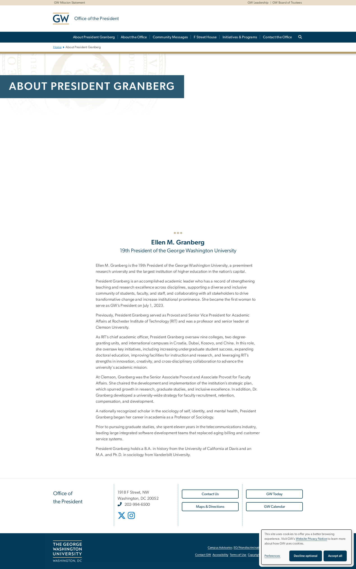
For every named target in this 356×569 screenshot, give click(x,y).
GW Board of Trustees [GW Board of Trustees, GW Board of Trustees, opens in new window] (287, 2)
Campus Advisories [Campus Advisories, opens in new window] (220, 547)
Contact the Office (277, 37)
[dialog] (306, 547)
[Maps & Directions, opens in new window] (210, 506)
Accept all (335, 556)
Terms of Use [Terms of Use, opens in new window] (238, 554)
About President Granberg (94, 37)
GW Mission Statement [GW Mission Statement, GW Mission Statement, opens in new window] (69, 2)
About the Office (134, 37)
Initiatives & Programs (240, 37)
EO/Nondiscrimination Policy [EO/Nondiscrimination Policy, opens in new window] (252, 547)
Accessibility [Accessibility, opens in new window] (220, 554)
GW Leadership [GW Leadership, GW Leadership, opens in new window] (258, 2)
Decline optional (305, 556)
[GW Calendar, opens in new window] (274, 506)
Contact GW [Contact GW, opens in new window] (203, 554)
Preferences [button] (272, 556)
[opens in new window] (122, 517)
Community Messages (170, 37)
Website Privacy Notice (311, 538)
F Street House (205, 37)
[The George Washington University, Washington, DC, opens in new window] (67, 551)
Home (57, 47)
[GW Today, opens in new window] (274, 494)
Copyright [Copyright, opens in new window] (254, 554)
